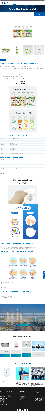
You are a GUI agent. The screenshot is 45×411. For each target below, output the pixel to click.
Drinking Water (22, 396)
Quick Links (22, 389)
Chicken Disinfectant (3, 393)
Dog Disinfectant (9, 393)
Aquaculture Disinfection (4, 402)
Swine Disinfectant (2, 397)
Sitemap (20, 410)
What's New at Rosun (22, 362)
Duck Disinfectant (2, 394)
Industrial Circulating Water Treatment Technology (6, 379)
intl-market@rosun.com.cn (10, 0)
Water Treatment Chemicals (23, 392)
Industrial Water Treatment (23, 395)
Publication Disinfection (23, 398)
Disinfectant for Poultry (3, 392)
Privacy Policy (24, 410)
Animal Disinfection (22, 394)
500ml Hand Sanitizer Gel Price (39, 14)
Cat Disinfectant (9, 394)
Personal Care (21, 393)
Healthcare (21, 397)
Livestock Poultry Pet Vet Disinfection (6, 389)
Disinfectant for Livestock (3, 396)
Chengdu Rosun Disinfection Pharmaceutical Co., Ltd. (21, 409)
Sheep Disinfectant (2, 399)
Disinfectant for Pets (10, 392)
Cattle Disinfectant (2, 398)
